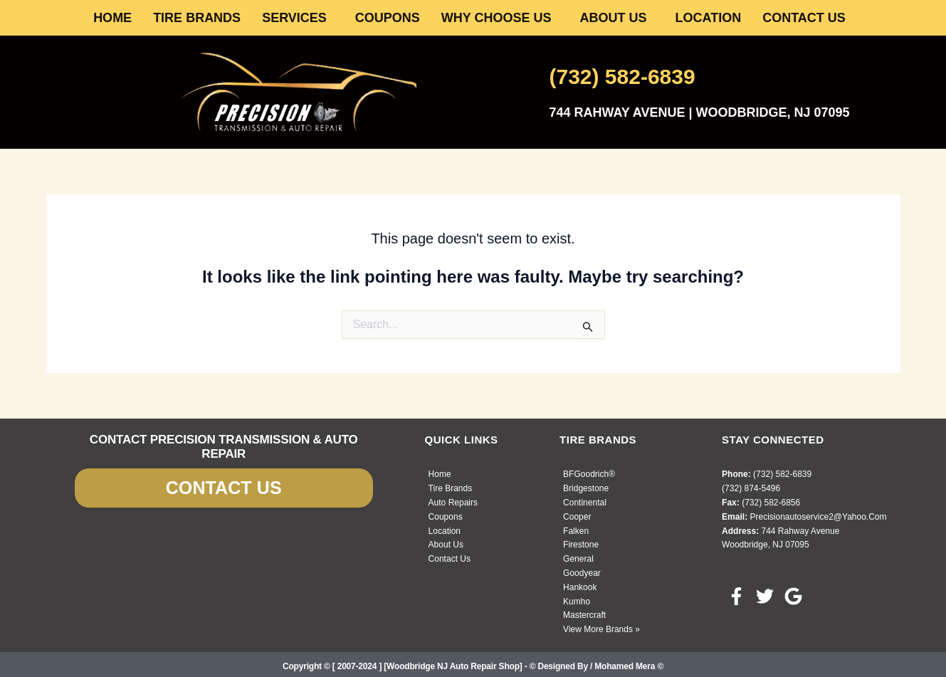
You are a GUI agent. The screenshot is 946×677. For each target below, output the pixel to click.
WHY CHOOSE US (496, 17)
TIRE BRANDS (197, 17)
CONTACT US (804, 17)
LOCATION (709, 17)
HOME (112, 17)
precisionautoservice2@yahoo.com (818, 517)
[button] (298, 17)
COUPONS (387, 17)
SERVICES (294, 17)
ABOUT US (613, 17)
